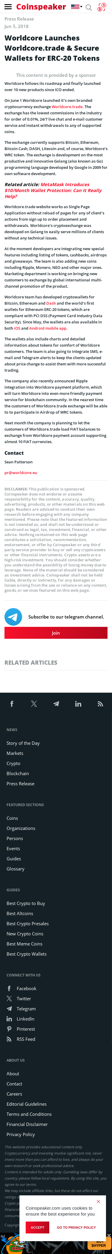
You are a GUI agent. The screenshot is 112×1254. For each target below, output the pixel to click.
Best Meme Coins (24, 944)
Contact (14, 1084)
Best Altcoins (20, 913)
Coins (12, 818)
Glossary (15, 869)
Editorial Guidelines (27, 1104)
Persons (15, 838)
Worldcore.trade (67, 106)
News (12, 729)
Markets (15, 753)
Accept (37, 1227)
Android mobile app (47, 328)
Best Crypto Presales (28, 923)
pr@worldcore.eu (20, 472)
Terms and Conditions (29, 1114)
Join (56, 633)
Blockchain (18, 773)
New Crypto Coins (25, 934)
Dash (51, 303)
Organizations (21, 828)
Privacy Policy (21, 1134)
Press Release (20, 783)
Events (13, 848)
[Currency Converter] (101, 7)
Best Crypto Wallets (27, 954)
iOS (17, 328)
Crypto (13, 763)
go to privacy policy (76, 1227)
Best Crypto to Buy (26, 903)
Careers (14, 1094)
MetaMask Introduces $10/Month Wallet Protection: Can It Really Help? (53, 190)
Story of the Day (23, 743)
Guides (14, 859)
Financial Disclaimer (27, 1124)
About (13, 1074)
